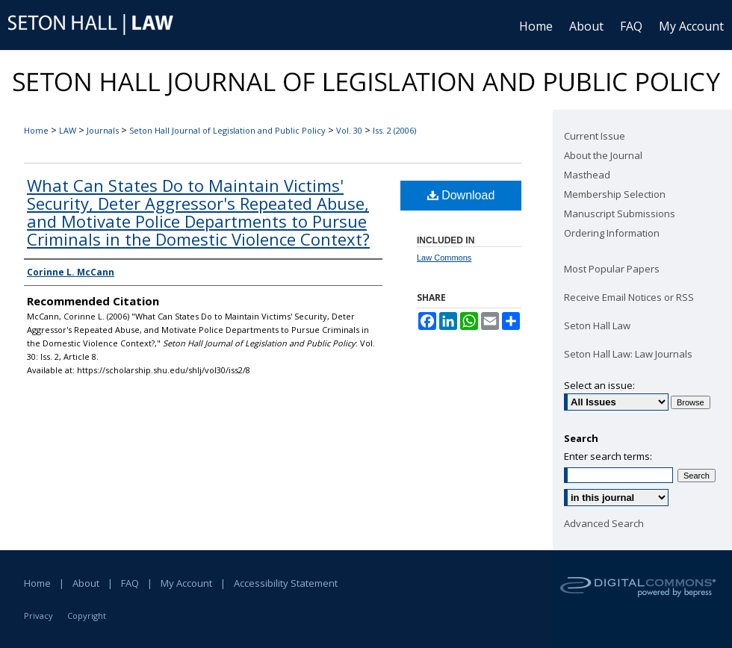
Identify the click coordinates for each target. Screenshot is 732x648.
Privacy (38, 615)
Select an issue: (599, 385)
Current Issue (594, 136)
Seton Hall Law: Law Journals (628, 354)
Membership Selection (615, 194)
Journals (103, 130)
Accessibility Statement (286, 583)
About (85, 583)
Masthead (587, 174)
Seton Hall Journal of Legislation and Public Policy (227, 130)
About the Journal (603, 155)
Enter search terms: (608, 456)
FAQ (130, 583)
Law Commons (444, 257)
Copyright (86, 615)
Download (461, 195)
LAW (67, 130)
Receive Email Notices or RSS (629, 297)
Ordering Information (612, 233)
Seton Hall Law (597, 325)
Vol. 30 (349, 130)
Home (36, 130)
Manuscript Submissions (619, 213)
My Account (186, 583)
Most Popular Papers (612, 268)
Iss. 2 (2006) (394, 130)
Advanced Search (604, 523)
